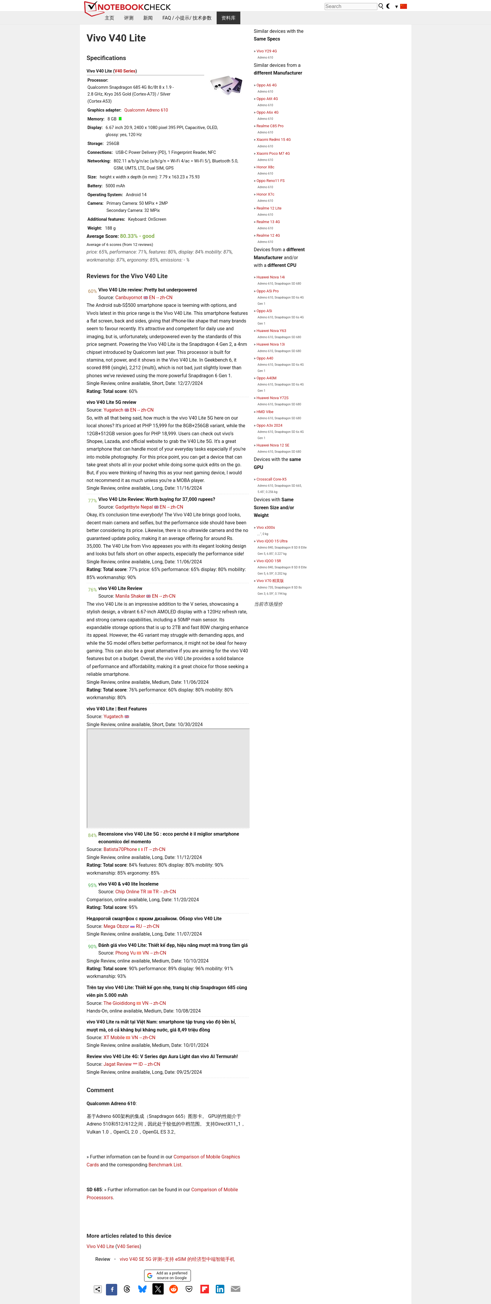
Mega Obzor (116, 926)
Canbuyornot (128, 297)
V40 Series (125, 71)
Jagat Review (118, 1064)
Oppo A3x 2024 (269, 425)
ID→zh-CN (149, 1064)
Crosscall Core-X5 (272, 479)
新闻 (148, 18)
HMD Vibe (265, 412)
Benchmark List (165, 1165)
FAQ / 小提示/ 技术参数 (187, 18)
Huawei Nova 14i (271, 277)
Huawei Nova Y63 (271, 330)
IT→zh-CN (154, 849)
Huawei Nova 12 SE (273, 445)
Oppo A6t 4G (267, 98)
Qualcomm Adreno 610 (146, 110)
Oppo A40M (267, 378)
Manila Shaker (130, 596)
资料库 (228, 18)
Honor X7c (265, 194)
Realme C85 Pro (270, 126)
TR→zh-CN (164, 891)
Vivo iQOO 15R (269, 561)
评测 (128, 18)
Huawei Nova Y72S (273, 398)
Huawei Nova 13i (271, 344)
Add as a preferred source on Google (167, 1275)
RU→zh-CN (147, 926)
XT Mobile (114, 1037)
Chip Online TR (130, 891)
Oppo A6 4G (267, 85)
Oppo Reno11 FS (271, 180)
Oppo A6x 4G (268, 112)
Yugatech (113, 410)
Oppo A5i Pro (268, 291)
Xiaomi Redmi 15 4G (274, 139)
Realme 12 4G (268, 235)
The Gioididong (120, 1003)
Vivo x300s (266, 527)
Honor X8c (265, 167)
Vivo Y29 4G (267, 51)
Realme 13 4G (268, 222)
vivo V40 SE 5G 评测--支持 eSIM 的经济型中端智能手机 (177, 1259)
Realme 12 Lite (269, 208)
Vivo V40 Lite (100, 1246)
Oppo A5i (264, 311)
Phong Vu (125, 953)
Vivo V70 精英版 (270, 580)
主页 (109, 18)
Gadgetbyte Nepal (134, 507)
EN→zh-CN (161, 297)
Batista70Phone (120, 849)
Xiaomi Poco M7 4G (273, 153)
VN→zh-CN (154, 953)
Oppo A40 (265, 358)
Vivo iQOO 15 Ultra (272, 541)
